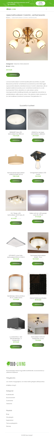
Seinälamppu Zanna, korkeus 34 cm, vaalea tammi (16, 296)
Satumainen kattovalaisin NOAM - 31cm (38, 256)
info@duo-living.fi (11, 385)
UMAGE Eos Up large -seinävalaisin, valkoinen (38, 133)
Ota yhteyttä (9, 417)
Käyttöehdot (9, 420)
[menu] (46, 9)
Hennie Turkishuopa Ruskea (38, 298)
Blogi (7, 414)
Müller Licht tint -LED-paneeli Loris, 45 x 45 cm (38, 214)
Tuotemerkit (9, 400)
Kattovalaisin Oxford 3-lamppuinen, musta (38, 337)
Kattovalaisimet (24, 64)
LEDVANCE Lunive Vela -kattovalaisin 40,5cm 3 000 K (16, 256)
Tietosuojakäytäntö (11, 423)
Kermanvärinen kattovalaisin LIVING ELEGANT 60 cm (16, 173)
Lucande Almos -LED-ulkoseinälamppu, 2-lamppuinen (16, 338)
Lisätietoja (13, 75)
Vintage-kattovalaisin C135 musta (38, 173)
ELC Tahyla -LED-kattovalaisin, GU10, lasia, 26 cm (16, 214)
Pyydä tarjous (40, 3)
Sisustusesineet (10, 397)
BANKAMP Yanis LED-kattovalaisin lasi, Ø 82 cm (16, 133)
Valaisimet (16, 64)
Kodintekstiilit (10, 394)
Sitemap (8, 426)
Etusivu (8, 17)
